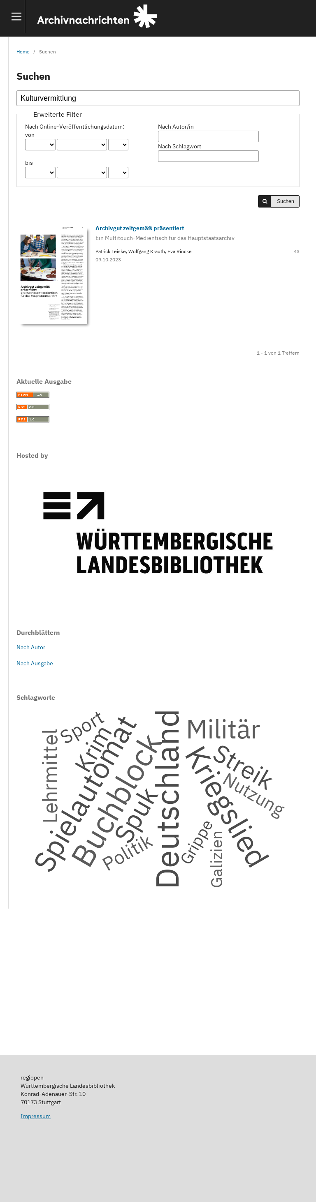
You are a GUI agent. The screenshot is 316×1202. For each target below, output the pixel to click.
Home (23, 51)
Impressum (36, 1116)
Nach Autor (30, 647)
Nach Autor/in (176, 126)
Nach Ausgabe (34, 663)
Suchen (285, 201)
